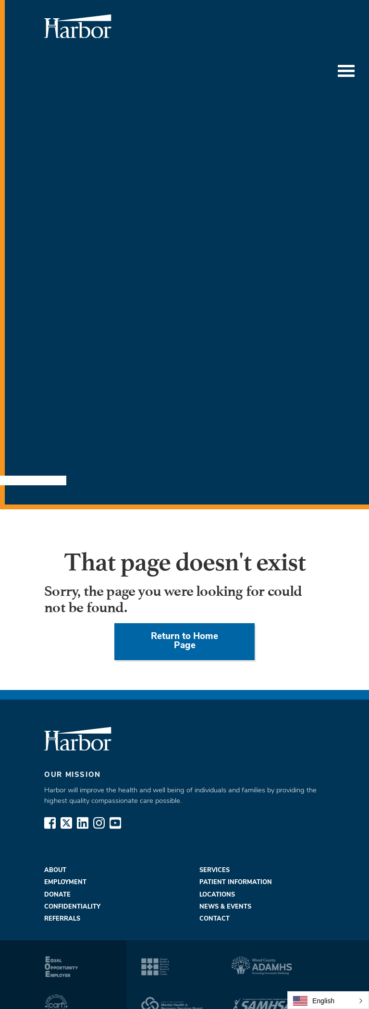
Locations (217, 895)
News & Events (225, 907)
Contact (214, 919)
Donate (57, 895)
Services (214, 870)
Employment (65, 882)
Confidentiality (72, 907)
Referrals (62, 919)
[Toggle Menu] (346, 71)
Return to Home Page (184, 641)
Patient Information (235, 882)
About (55, 870)
